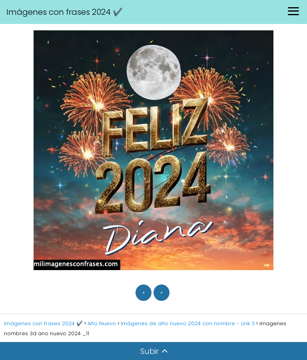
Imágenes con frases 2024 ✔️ (64, 12)
